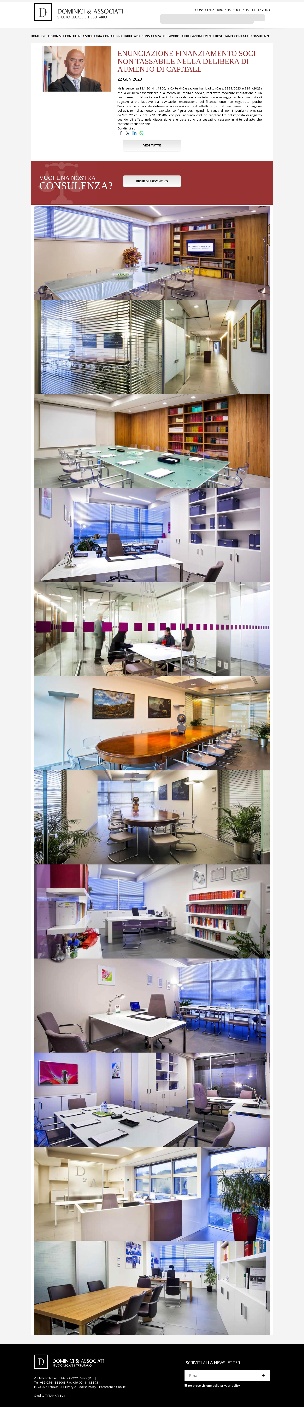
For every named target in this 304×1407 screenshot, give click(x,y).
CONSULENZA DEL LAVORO (160, 35)
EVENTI (208, 35)
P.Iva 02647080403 (48, 1386)
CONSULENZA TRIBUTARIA (121, 35)
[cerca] (207, 19)
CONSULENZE (260, 35)
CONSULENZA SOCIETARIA (83, 35)
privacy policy (230, 1384)
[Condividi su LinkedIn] (134, 131)
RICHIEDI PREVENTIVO (152, 182)
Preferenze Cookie (112, 1386)
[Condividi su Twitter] (127, 131)
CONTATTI (242, 35)
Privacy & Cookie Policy (79, 1386)
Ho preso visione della (214, 1384)
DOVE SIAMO (224, 35)
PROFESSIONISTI (52, 35)
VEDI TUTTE (152, 144)
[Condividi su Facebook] (120, 131)
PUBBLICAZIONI (191, 35)
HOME (35, 35)
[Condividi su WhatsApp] (141, 131)
